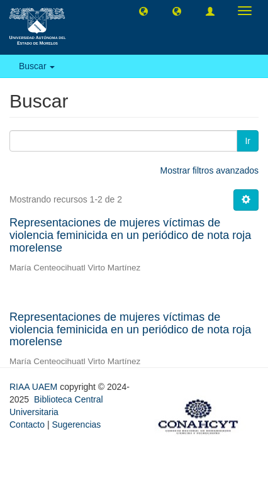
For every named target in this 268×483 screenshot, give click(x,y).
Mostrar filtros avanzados (209, 170)
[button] (143, 10)
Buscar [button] (37, 66)
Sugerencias (76, 424)
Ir (247, 141)
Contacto (27, 424)
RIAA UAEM (34, 387)
